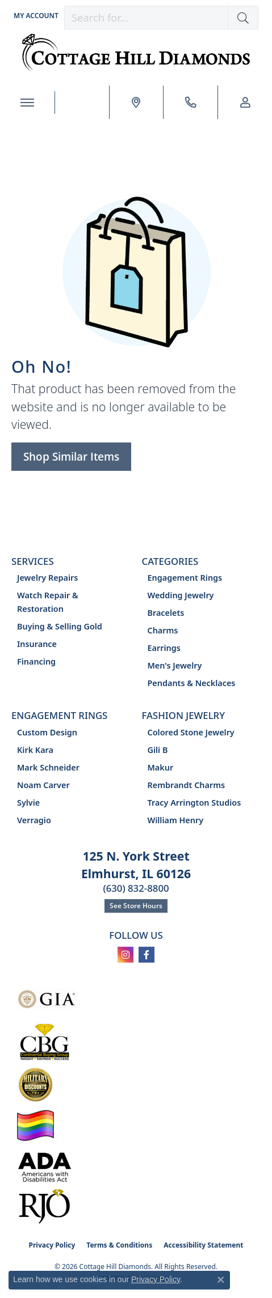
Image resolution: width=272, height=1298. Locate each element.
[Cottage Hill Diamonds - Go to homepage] (136, 52)
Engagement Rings (185, 577)
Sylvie (28, 802)
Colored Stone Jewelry (191, 732)
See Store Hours (136, 905)
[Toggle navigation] (27, 102)
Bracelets (166, 612)
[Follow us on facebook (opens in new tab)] (146, 955)
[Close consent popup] (220, 1279)
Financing (36, 661)
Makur (161, 767)
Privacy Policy (52, 1245)
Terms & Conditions (119, 1245)
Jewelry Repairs (47, 577)
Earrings (164, 647)
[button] (34, 15)
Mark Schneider (48, 767)
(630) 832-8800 (136, 888)
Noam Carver (43, 785)
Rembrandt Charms (186, 785)
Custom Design (47, 732)
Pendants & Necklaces (192, 683)
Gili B (158, 749)
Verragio (34, 820)
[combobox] (146, 17)
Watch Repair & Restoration (47, 602)
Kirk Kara (35, 749)
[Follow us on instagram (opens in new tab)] (125, 955)
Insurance (37, 644)
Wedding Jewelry (181, 595)
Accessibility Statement (203, 1245)
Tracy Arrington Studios (194, 802)
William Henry (176, 820)
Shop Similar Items (71, 456)
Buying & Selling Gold (59, 626)
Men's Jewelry (175, 665)
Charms (163, 630)
